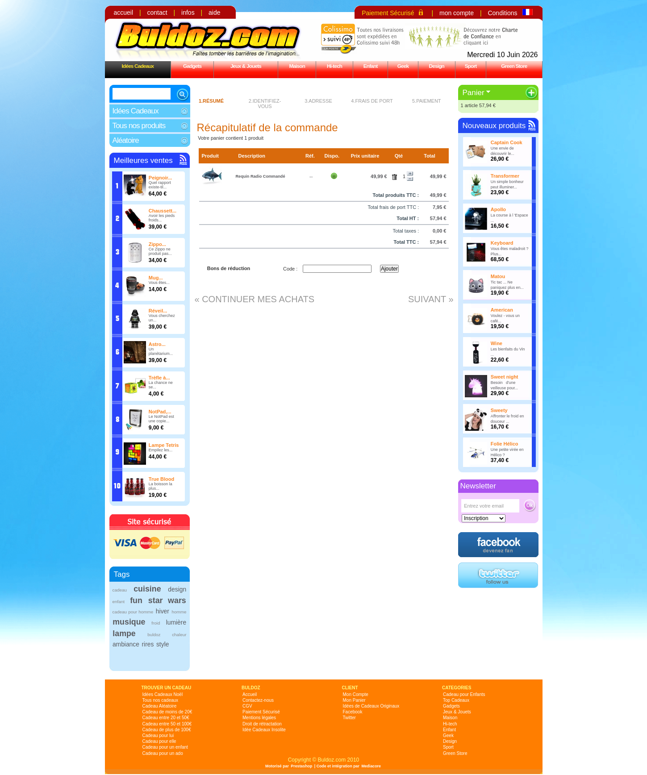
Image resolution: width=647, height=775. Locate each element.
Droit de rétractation (262, 723)
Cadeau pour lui (158, 735)
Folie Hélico (504, 443)
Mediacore (371, 766)
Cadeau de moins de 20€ (167, 711)
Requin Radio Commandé (260, 176)
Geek (403, 66)
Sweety (499, 410)
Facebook (353, 711)
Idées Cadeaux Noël (162, 694)
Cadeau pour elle (159, 741)
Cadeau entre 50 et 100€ (167, 723)
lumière (176, 622)
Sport (471, 66)
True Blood (161, 479)
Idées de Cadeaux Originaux (371, 706)
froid (155, 623)
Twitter (349, 717)
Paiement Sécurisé (388, 13)
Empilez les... (161, 450)
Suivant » (431, 299)
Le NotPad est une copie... (161, 418)
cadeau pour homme (132, 611)
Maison (297, 66)
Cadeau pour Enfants (464, 694)
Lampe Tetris (164, 445)
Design (436, 66)
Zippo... (157, 244)
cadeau (119, 590)
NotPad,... (160, 411)
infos (188, 12)
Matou (498, 276)
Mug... (156, 277)
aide (214, 12)
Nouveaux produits (494, 125)
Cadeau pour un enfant (165, 747)
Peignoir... (160, 177)
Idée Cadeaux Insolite (264, 729)
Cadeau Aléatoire (159, 706)
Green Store (514, 66)
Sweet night (504, 376)
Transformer (505, 176)
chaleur (179, 634)
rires (148, 644)
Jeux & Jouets (245, 66)
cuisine (147, 588)
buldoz (153, 634)
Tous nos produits (139, 125)
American (502, 309)
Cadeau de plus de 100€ (166, 729)
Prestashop (301, 766)
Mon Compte (355, 694)
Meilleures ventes (143, 160)
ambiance (126, 644)
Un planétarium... (161, 351)
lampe (124, 633)
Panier (473, 92)
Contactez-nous (258, 700)
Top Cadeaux (456, 700)
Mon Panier (354, 700)
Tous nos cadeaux (160, 700)
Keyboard (502, 243)
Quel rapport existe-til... (160, 184)
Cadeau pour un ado (162, 753)
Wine (496, 343)
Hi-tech (334, 66)
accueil (124, 12)
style (162, 644)
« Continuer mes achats (255, 299)
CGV (247, 706)
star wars (167, 600)
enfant (118, 601)
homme (179, 611)
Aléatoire (126, 140)
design (177, 589)
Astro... (157, 344)
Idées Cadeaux (138, 66)
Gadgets (192, 66)
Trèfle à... (159, 377)
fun (136, 600)
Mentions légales (259, 717)
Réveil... (158, 310)
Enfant (370, 66)
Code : (290, 268)
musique (129, 621)
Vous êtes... (159, 282)
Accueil (249, 694)
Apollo (498, 209)
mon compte (456, 13)
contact (157, 12)
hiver (162, 611)
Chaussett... (162, 210)
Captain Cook (506, 142)
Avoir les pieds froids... (162, 217)
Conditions (502, 13)
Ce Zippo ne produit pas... (160, 251)
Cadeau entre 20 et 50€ (165, 717)
